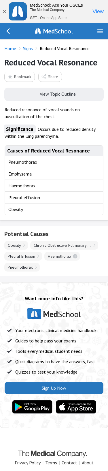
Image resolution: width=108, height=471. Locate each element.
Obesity (14, 245)
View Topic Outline (54, 94)
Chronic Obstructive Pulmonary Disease (66, 245)
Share (49, 77)
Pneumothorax (20, 267)
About (88, 463)
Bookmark (19, 77)
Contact (69, 463)
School (58, 31)
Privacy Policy (28, 463)
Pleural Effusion (21, 256)
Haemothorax (59, 256)
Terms (51, 463)
